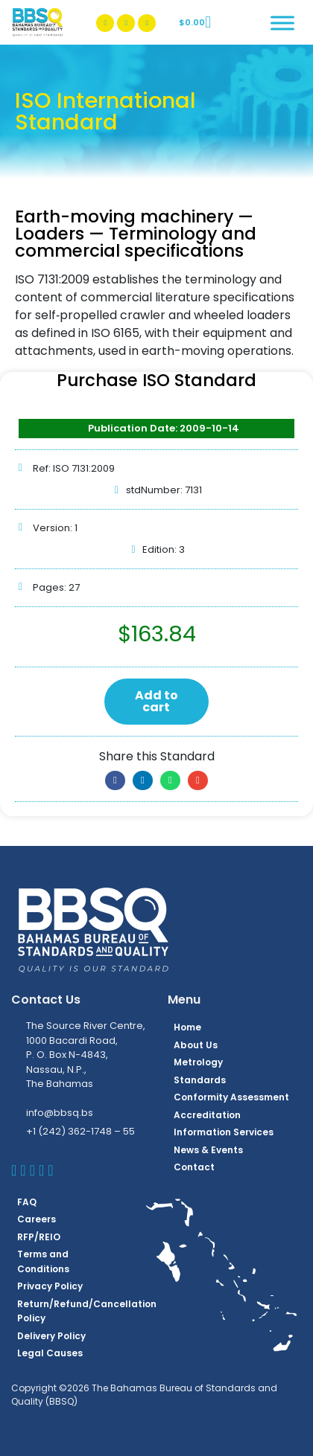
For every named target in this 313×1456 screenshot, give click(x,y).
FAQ (27, 1202)
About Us (196, 1045)
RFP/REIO (38, 1237)
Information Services (224, 1132)
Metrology (198, 1062)
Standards (200, 1080)
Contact (194, 1167)
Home (187, 1027)
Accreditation (207, 1115)
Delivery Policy (51, 1336)
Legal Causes (50, 1353)
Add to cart (156, 701)
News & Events (208, 1150)
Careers (36, 1219)
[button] (115, 780)
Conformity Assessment (231, 1097)
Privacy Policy (50, 1286)
